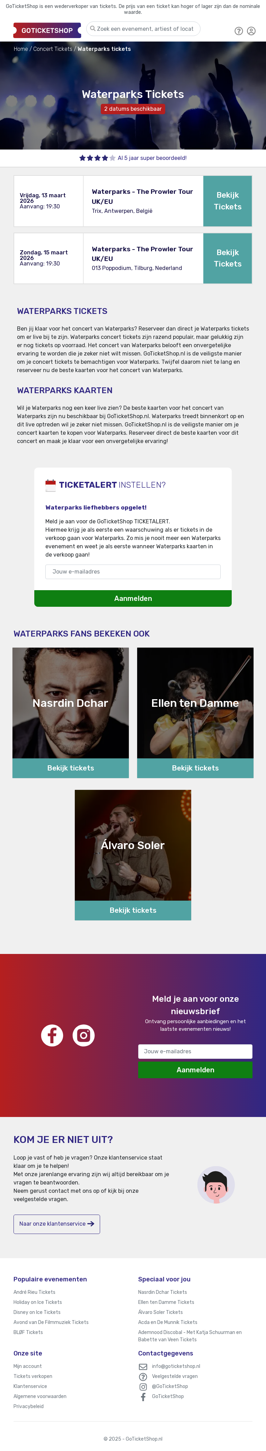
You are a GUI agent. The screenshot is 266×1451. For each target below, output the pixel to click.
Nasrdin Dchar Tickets (162, 1292)
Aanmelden (133, 598)
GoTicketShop (168, 1396)
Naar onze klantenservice (56, 1223)
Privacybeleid (29, 1406)
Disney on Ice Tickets (37, 1312)
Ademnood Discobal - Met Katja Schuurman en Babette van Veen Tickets (190, 1336)
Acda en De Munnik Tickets (167, 1322)
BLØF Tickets (28, 1332)
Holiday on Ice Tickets (38, 1302)
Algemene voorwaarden (40, 1396)
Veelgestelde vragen (175, 1376)
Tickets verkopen (33, 1376)
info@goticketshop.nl (176, 1366)
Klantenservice (30, 1386)
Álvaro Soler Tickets (160, 1312)
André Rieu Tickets (34, 1292)
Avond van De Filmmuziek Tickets (51, 1322)
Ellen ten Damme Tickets (166, 1302)
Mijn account (28, 1366)
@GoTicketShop (170, 1386)
